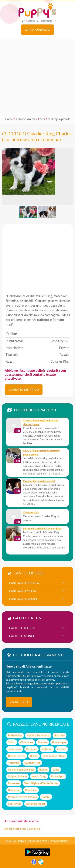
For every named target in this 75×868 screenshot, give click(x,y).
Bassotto (59, 735)
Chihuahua (26, 742)
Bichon (43, 769)
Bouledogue (59, 742)
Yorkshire (13, 762)
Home (9, 119)
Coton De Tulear (35, 803)
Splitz (56, 769)
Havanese (13, 783)
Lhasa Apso (57, 776)
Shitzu (11, 742)
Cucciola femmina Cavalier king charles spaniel (40, 422)
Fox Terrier (14, 803)
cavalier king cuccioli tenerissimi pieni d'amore (41, 452)
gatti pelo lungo (22, 636)
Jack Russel (14, 749)
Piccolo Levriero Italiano (22, 796)
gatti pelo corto (22, 628)
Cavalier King (32, 762)
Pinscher (31, 749)
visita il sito (18, 702)
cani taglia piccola (59, 119)
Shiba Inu (47, 749)
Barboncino (15, 735)
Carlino (61, 749)
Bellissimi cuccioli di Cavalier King (42, 528)
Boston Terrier (16, 755)
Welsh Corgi (39, 776)
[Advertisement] (37, 76)
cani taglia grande (24, 599)
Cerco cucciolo (31, 512)
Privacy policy (60, 840)
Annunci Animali (26, 119)
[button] (70, 177)
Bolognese (14, 790)
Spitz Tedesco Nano (54, 755)
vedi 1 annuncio (31, 828)
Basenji (46, 796)
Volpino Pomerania (38, 735)
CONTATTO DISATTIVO (24, 389)
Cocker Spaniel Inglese (21, 769)
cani (42, 119)
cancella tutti (12, 828)
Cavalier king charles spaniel (39, 481)
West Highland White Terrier (41, 783)
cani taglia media (22, 591)
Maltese (42, 742)
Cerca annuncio (37, 29)
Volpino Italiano (17, 776)
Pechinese (31, 790)
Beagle (34, 755)
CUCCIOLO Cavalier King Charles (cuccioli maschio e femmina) (37, 136)
